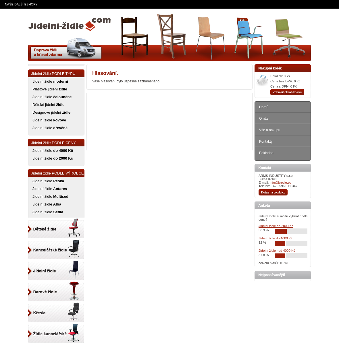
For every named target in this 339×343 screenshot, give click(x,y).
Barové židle (56, 290)
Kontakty (266, 141)
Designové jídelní (51, 112)
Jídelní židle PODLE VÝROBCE (57, 173)
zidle (69, 26)
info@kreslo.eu (281, 182)
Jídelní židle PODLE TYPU (53, 73)
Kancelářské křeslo (56, 310)
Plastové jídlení (49, 89)
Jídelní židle (50, 81)
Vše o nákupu (269, 130)
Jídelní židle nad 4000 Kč (277, 250)
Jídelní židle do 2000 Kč (276, 226)
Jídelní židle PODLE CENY (53, 143)
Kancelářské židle (56, 331)
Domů (263, 107)
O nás (263, 119)
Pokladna (266, 153)
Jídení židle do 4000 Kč (275, 238)
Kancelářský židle (56, 248)
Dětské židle (56, 228)
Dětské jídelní (48, 104)
